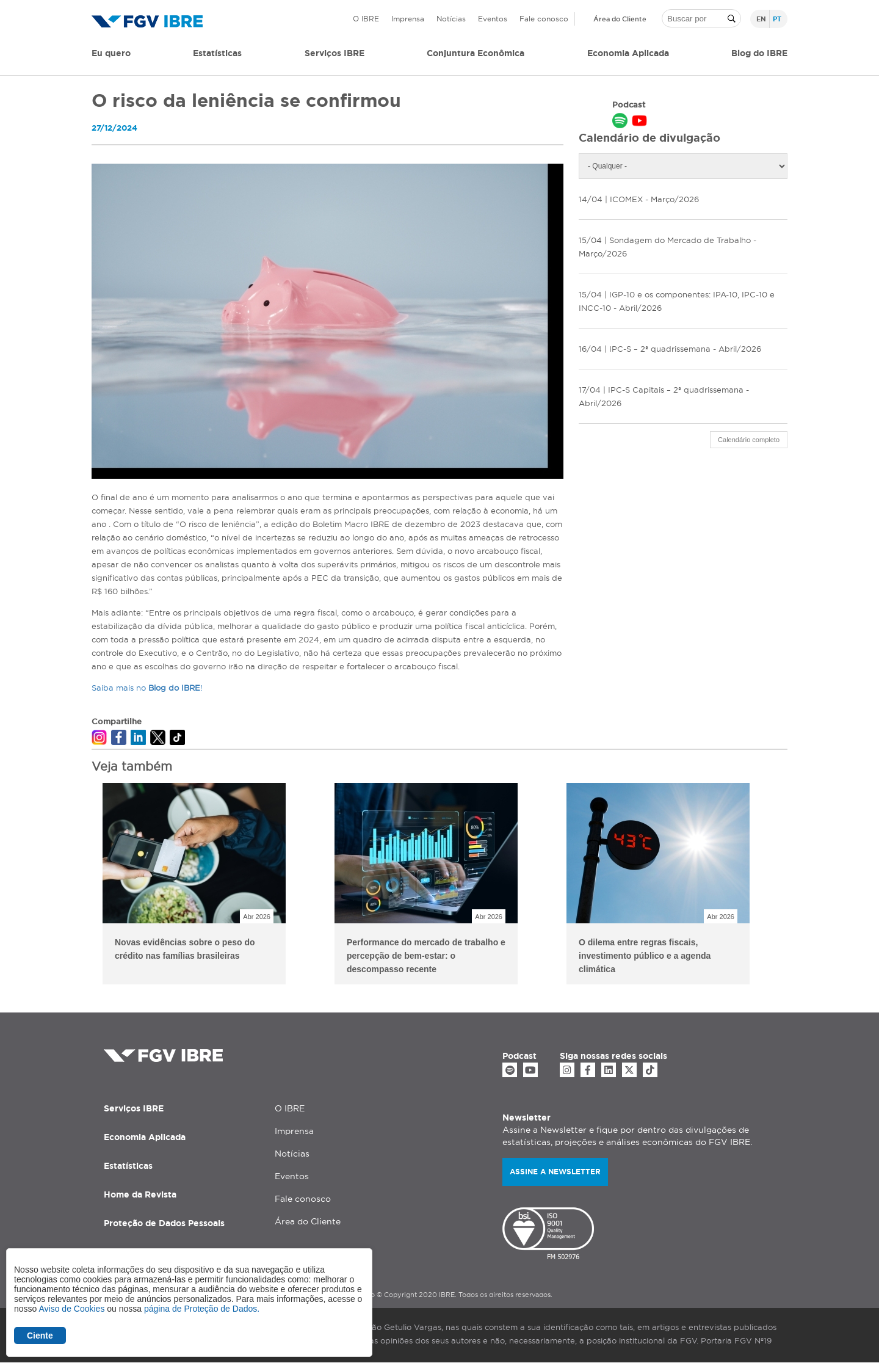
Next (796, 885)
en (761, 19)
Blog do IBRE (759, 53)
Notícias (451, 19)
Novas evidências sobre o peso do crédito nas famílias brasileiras (185, 949)
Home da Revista (140, 1194)
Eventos (492, 19)
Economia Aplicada (145, 1137)
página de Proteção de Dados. (201, 1309)
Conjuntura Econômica (475, 53)
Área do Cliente (619, 19)
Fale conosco (543, 19)
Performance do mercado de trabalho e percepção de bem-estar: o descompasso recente (426, 955)
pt (777, 19)
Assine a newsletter (555, 1172)
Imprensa (407, 19)
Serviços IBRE (134, 1108)
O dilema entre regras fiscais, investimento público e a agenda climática (645, 955)
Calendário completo (749, 439)
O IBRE (366, 19)
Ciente (40, 1335)
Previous (82, 885)
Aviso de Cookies (71, 1309)
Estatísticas (217, 53)
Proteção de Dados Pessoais (164, 1223)
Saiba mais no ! (147, 687)
